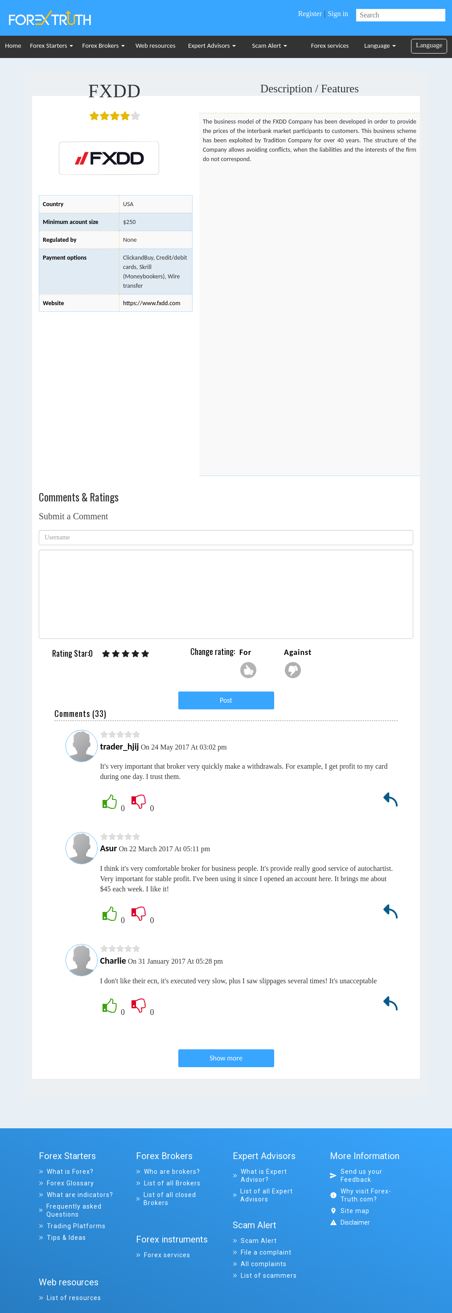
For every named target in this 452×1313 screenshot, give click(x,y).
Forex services (330, 45)
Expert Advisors (212, 45)
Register (310, 13)
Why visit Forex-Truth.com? (360, 1195)
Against (298, 652)
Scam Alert (269, 45)
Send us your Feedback (356, 1175)
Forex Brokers (103, 45)
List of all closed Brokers (166, 1198)
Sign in (338, 13)
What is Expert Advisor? (260, 1175)
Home (13, 45)
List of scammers (265, 1268)
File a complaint (262, 1245)
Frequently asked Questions (70, 1210)
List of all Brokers (168, 1183)
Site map (350, 1210)
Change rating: (212, 651)
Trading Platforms (72, 1226)
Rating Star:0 (72, 653)
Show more (226, 1058)
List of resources (70, 1272)
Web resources (156, 45)
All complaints (260, 1257)
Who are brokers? (168, 1171)
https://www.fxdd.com (152, 303)
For (245, 652)
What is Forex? (66, 1171)
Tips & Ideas (62, 1237)
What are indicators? (76, 1194)
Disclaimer (355, 1222)
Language (380, 45)
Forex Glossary (66, 1183)
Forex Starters (51, 45)
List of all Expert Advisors (263, 1195)
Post (226, 700)
